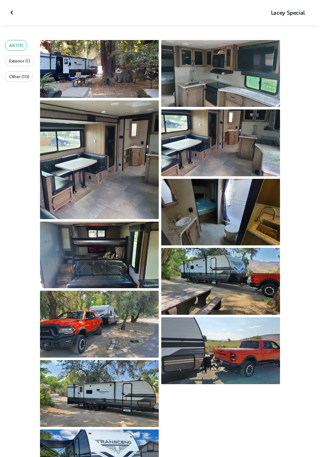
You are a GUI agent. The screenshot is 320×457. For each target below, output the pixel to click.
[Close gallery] (12, 12)
